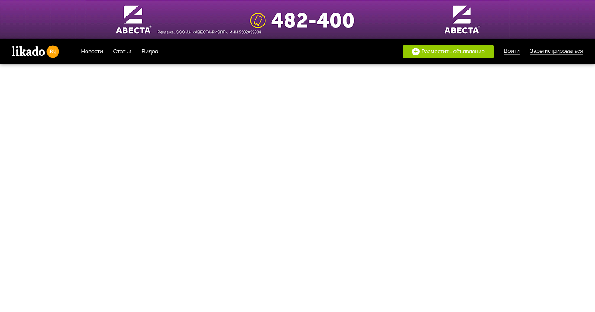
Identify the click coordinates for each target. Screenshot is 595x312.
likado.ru (35, 51)
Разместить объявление (448, 51)
